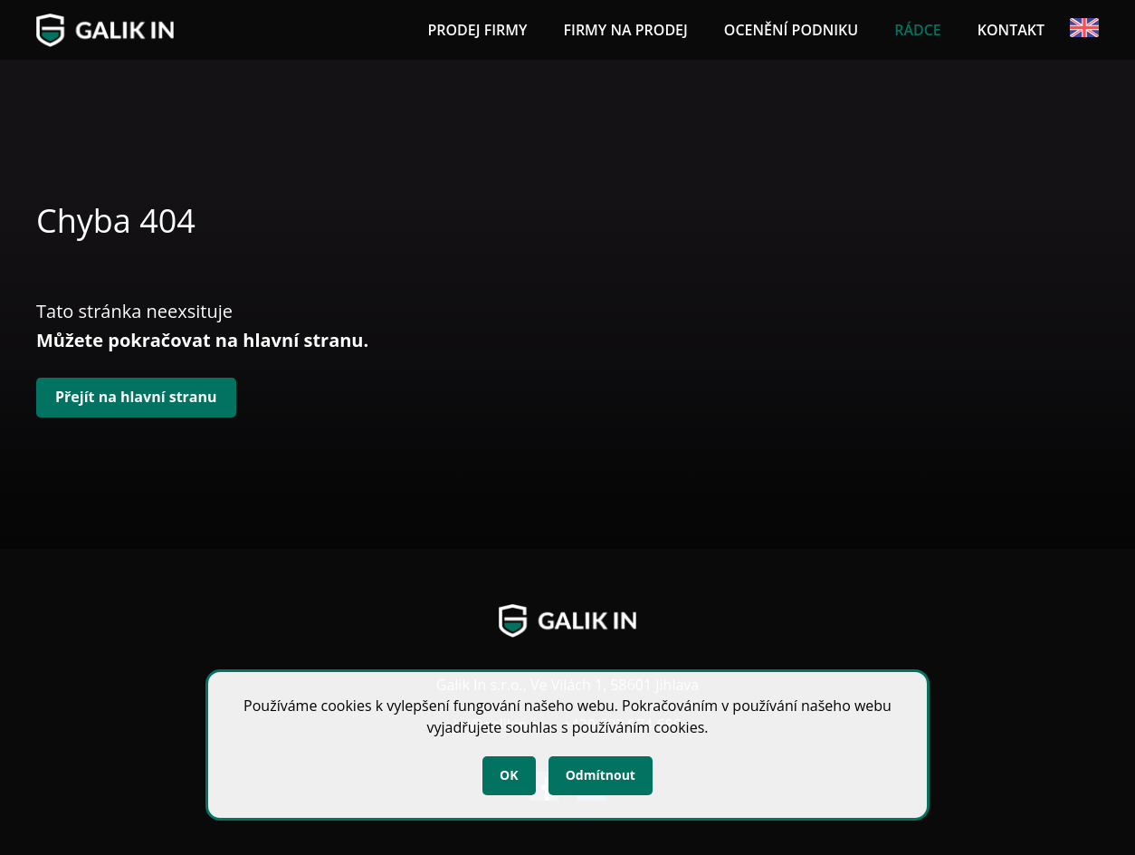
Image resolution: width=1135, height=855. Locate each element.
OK (509, 774)
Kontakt (1011, 30)
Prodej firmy (477, 30)
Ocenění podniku (791, 30)
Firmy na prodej (625, 30)
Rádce (917, 30)
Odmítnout (600, 774)
